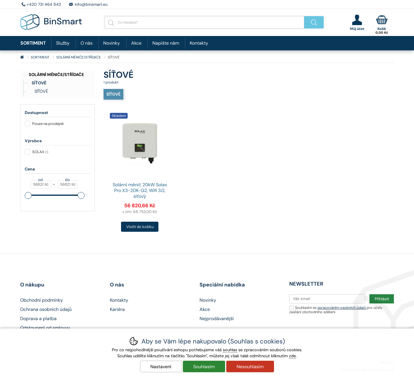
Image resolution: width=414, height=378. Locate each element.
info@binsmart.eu (91, 4)
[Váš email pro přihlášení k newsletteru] (327, 298)
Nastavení (160, 367)
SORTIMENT (40, 57)
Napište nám (165, 43)
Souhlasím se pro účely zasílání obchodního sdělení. (335, 309)
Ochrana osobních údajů (46, 309)
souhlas (230, 349)
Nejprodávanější (217, 319)
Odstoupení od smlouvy (45, 328)
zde (292, 355)
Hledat (314, 22)
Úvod (22, 57)
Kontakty (199, 43)
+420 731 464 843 (44, 4)
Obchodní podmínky (41, 300)
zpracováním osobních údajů (341, 307)
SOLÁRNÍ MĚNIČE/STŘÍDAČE (56, 74)
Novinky (111, 43)
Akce (136, 43)
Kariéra (117, 309)
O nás (86, 43)
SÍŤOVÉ (39, 83)
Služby (63, 43)
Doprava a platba (38, 319)
